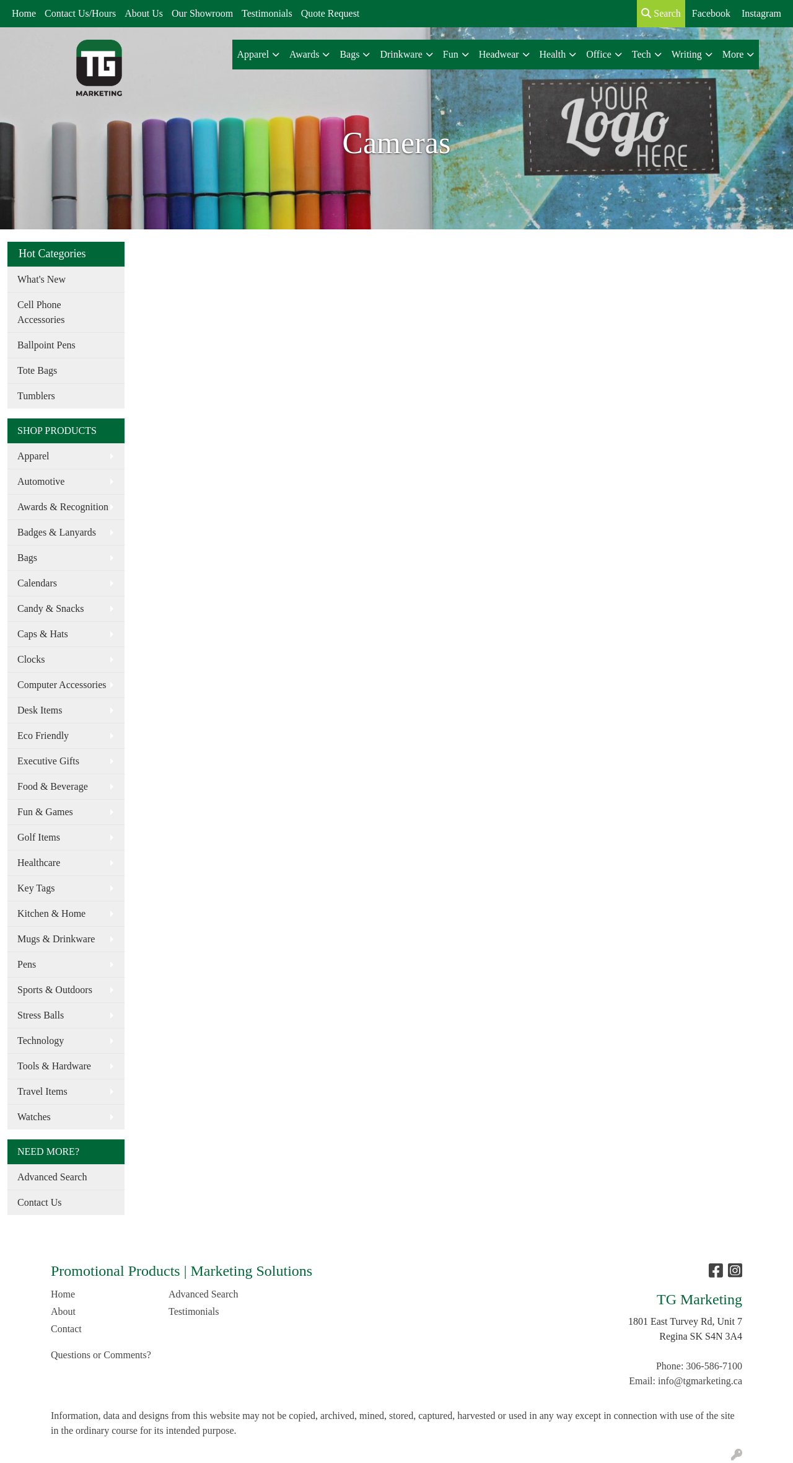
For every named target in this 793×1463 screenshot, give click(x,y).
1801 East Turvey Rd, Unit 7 (685, 1321)
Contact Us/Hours (80, 13)
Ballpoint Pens (46, 345)
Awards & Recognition (62, 507)
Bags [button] (349, 54)
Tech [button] (641, 54)
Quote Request (330, 13)
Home (24, 13)
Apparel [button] (253, 54)
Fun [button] (450, 54)
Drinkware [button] (401, 54)
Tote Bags (37, 370)
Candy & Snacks (50, 608)
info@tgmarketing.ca (700, 1381)
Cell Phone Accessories (40, 312)
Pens (26, 964)
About (63, 1311)
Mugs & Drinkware (56, 939)
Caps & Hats (42, 634)
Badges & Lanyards (56, 532)
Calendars (37, 583)
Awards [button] (304, 54)
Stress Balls (40, 1015)
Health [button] (553, 54)
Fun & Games (45, 812)
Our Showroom (202, 13)
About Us (144, 13)
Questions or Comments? (101, 1355)
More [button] (733, 54)
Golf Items (38, 837)
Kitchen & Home (51, 913)
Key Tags (36, 888)
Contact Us (39, 1202)
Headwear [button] (499, 54)
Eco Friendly (43, 735)
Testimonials (267, 13)
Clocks (31, 659)
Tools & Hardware (54, 1066)
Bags (27, 557)
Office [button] (598, 54)
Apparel (33, 456)
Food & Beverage (52, 786)
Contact (66, 1329)
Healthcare (38, 862)
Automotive (40, 481)
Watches (34, 1117)
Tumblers (36, 396)
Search (661, 13)
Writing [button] (687, 54)
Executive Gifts (48, 761)
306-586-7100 (714, 1366)
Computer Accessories (62, 684)
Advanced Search (52, 1177)
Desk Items (39, 710)
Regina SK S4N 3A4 (700, 1336)
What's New (41, 279)
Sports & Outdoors (54, 989)
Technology (40, 1040)
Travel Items (42, 1091)
